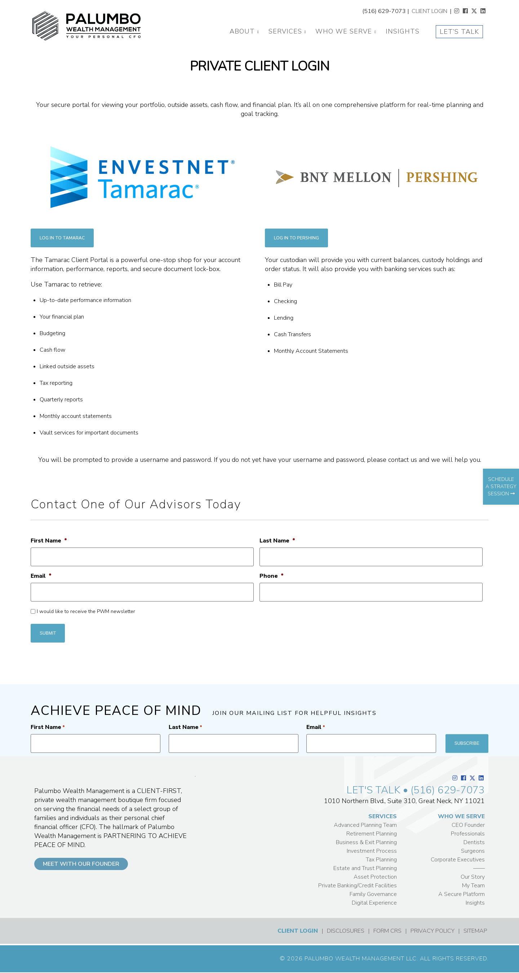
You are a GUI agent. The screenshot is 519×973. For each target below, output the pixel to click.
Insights (403, 31)
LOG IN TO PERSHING (296, 238)
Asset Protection (375, 877)
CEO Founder (468, 825)
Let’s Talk (459, 31)
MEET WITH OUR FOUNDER (81, 864)
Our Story (473, 877)
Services (285, 31)
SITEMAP (475, 931)
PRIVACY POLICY (432, 931)
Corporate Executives (458, 860)
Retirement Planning (371, 834)
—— (479, 868)
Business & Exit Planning (366, 842)
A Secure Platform (461, 894)
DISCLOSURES (345, 931)
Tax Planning (381, 860)
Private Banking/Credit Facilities (357, 885)
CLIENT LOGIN (429, 11)
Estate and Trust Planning (365, 868)
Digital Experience (374, 903)
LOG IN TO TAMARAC (62, 238)
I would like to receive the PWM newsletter (86, 611)
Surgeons (473, 851)
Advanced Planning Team (365, 825)
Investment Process (372, 851)
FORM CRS (387, 931)
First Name (49, 541)
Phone (272, 576)
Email (41, 576)
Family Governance (373, 894)
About (242, 31)
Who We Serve (343, 31)
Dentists (474, 842)
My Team (473, 885)
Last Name (277, 541)
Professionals (468, 834)
